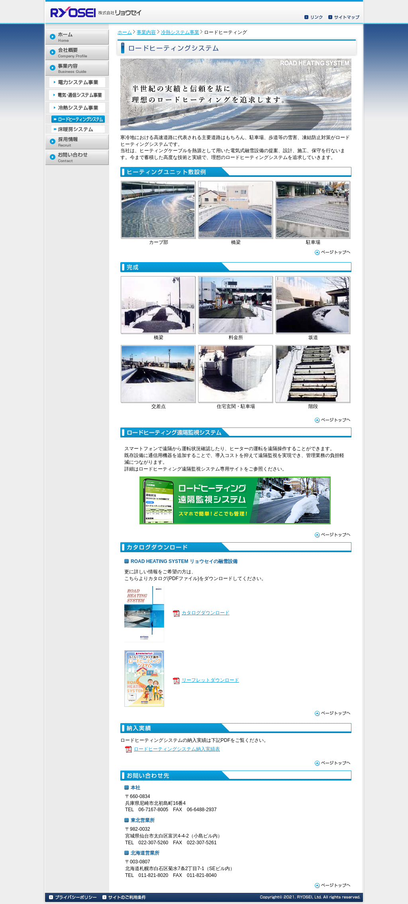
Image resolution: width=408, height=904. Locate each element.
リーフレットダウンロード (210, 680)
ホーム (125, 32)
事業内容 (146, 32)
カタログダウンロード (206, 613)
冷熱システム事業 (180, 32)
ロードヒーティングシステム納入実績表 (177, 749)
